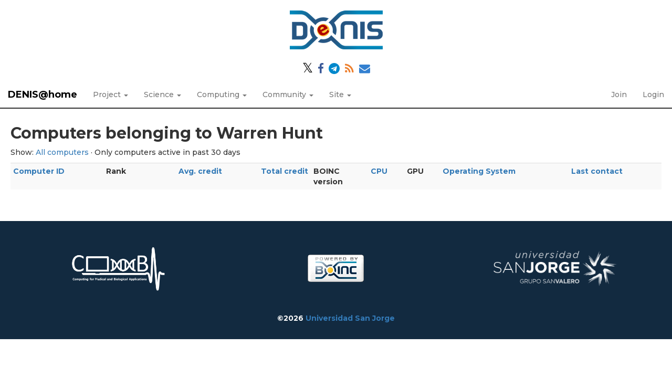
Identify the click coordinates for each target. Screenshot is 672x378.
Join (619, 94)
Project (110, 94)
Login (653, 94)
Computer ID (39, 171)
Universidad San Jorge (350, 318)
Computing (222, 94)
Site (340, 94)
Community (287, 94)
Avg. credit (200, 171)
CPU (379, 171)
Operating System (479, 171)
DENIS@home (42, 94)
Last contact (597, 171)
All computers (62, 152)
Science (162, 94)
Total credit (284, 171)
